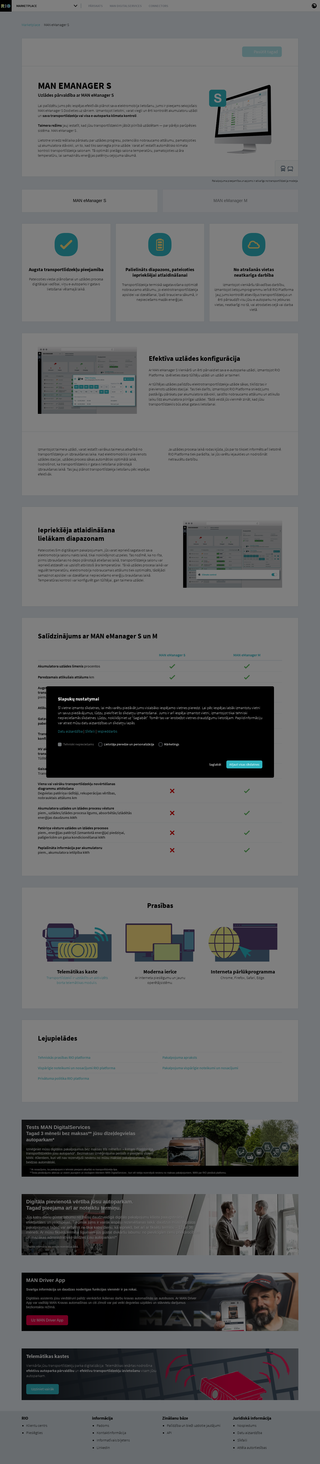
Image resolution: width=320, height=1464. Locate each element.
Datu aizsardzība (70, 731)
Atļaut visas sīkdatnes (244, 764)
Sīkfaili (90, 731)
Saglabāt (215, 764)
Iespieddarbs (107, 731)
